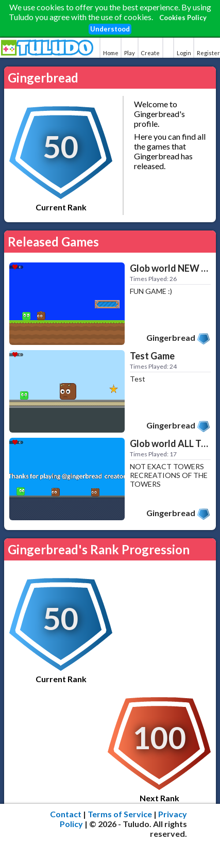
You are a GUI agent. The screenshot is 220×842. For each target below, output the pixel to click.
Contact (65, 814)
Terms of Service (120, 814)
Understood (110, 29)
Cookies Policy (183, 17)
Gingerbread (170, 337)
